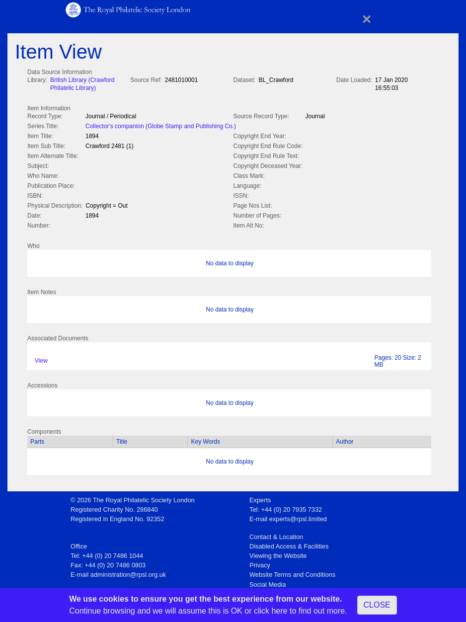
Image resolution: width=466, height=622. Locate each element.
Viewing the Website (278, 553)
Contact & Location (276, 535)
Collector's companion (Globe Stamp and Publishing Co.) (160, 125)
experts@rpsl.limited (298, 517)
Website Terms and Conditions (292, 572)
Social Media (267, 582)
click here (271, 611)
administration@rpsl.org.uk (128, 572)
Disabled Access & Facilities (288, 544)
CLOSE (377, 605)
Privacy (259, 563)
